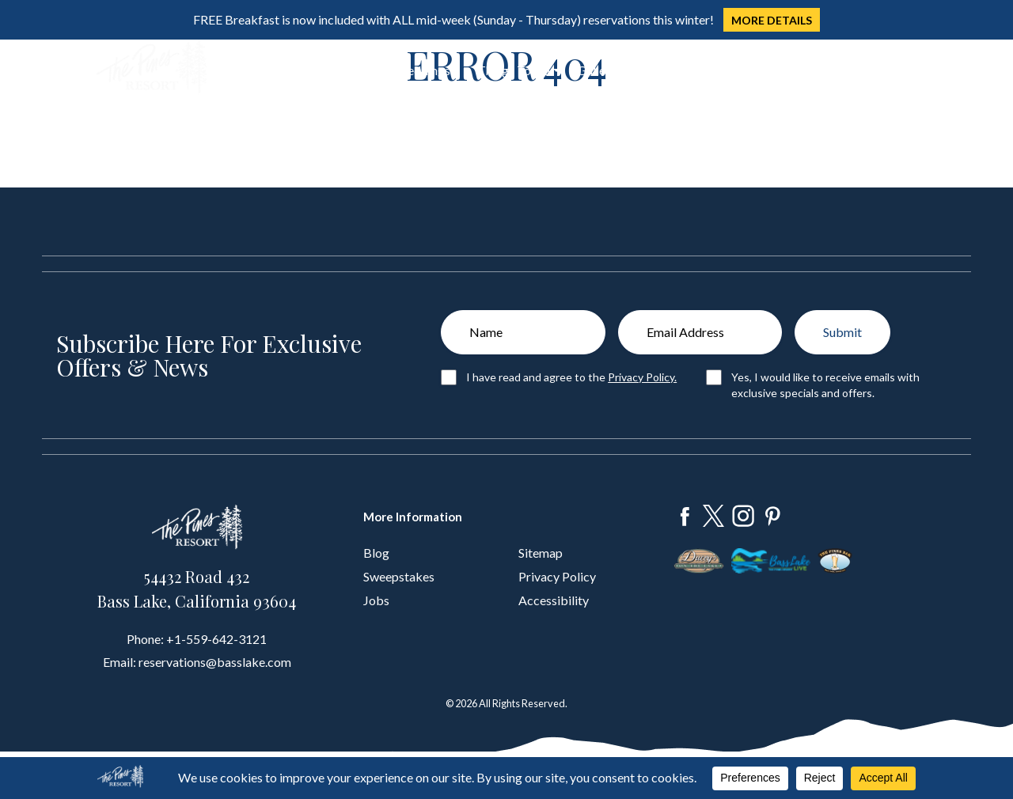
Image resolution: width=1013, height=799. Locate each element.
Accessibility (553, 600)
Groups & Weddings (395, 70)
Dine (301, 70)
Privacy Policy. (642, 377)
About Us (660, 70)
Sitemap (540, 552)
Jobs (376, 600)
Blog (376, 552)
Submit (842, 331)
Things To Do (513, 70)
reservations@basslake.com (214, 661)
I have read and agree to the (571, 377)
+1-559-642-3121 (216, 638)
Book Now (858, 67)
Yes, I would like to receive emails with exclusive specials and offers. (825, 385)
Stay (249, 70)
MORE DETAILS (771, 20)
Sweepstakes (398, 576)
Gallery (597, 70)
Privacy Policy (557, 576)
